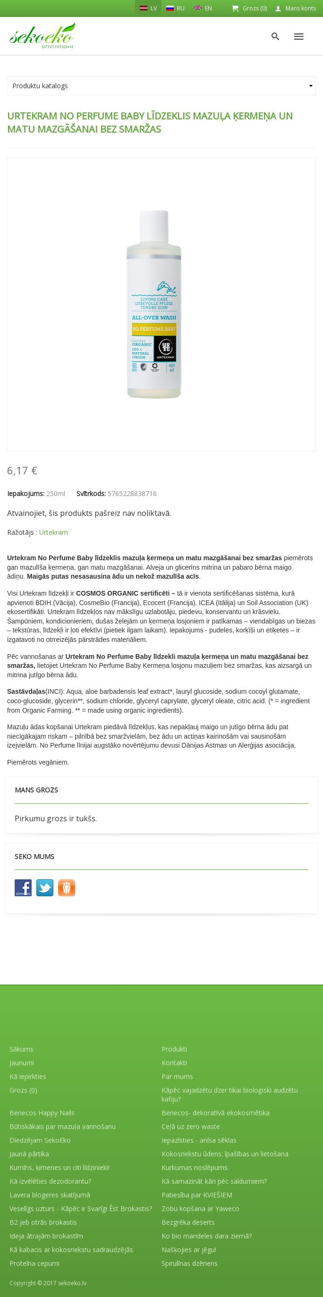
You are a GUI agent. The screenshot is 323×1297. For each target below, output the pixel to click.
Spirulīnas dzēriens (190, 1263)
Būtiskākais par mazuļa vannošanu (62, 1126)
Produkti (174, 1048)
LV (148, 8)
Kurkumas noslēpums (195, 1167)
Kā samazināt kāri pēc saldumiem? (214, 1181)
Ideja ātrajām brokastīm (46, 1235)
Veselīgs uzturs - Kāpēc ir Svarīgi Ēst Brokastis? (80, 1208)
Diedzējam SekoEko (40, 1140)
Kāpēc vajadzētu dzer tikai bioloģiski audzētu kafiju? (230, 1094)
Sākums (21, 1048)
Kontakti (174, 1062)
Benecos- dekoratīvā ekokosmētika (216, 1112)
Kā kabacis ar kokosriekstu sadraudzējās (71, 1249)
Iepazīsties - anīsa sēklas (199, 1140)
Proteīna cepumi (34, 1263)
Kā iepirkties (27, 1076)
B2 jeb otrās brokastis (43, 1222)
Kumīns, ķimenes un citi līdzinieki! (59, 1167)
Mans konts (301, 8)
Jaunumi (21, 1062)
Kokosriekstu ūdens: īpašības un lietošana (225, 1153)
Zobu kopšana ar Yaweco (200, 1208)
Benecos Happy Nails (42, 1112)
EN (203, 7)
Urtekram (53, 532)
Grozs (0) (255, 8)
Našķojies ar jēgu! (189, 1249)
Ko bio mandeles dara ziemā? (207, 1235)
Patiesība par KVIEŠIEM (197, 1194)
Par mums (177, 1076)
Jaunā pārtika (29, 1153)
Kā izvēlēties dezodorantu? (50, 1181)
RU (175, 8)
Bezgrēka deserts (188, 1222)
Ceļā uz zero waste (191, 1126)
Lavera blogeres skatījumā (49, 1194)
